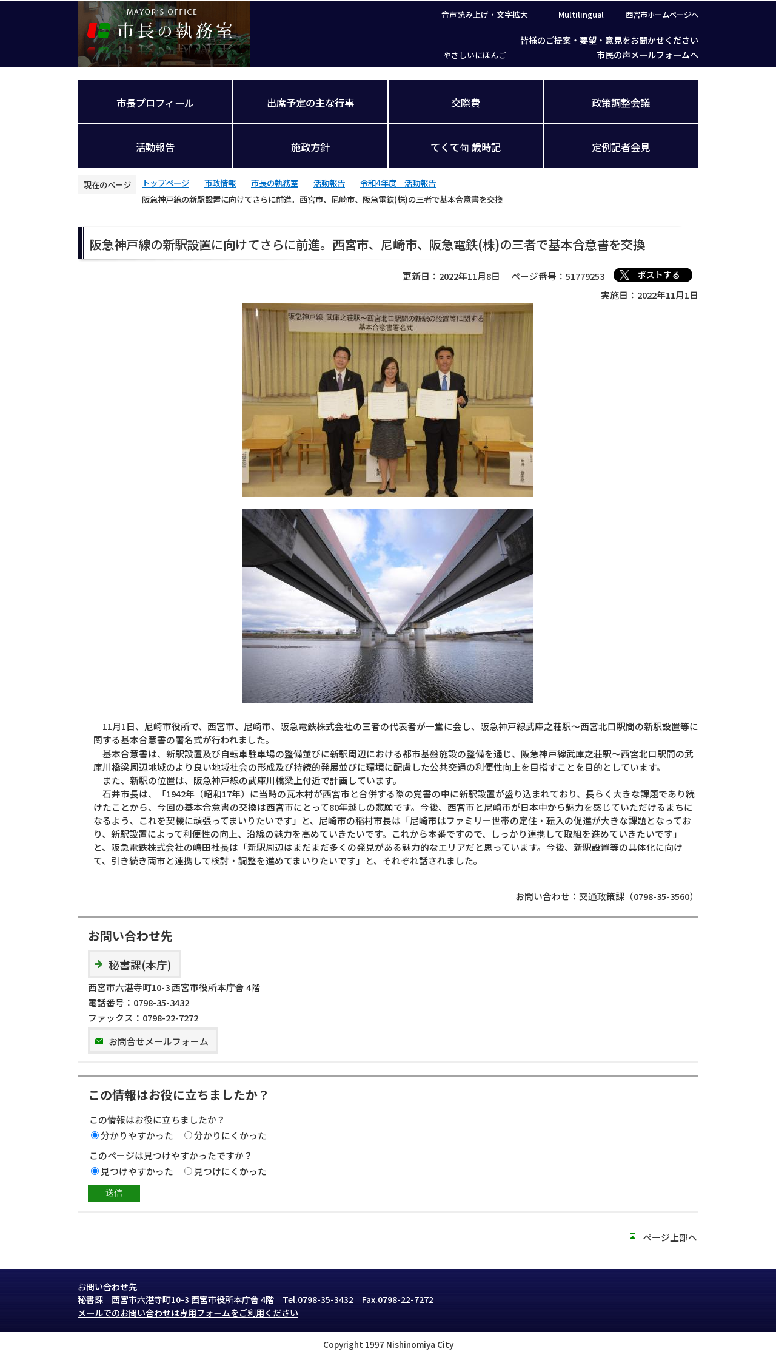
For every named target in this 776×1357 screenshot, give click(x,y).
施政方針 (310, 147)
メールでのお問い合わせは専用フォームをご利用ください (188, 1313)
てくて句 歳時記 (465, 147)
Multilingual (581, 14)
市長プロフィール (155, 102)
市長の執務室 (274, 183)
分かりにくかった (230, 1135)
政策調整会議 (621, 102)
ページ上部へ (670, 1237)
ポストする (659, 274)
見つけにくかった (230, 1171)
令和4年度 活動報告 (398, 183)
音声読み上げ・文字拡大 (484, 14)
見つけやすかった (137, 1171)
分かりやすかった (137, 1135)
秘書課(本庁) (140, 964)
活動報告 (155, 147)
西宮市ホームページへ (662, 14)
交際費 (465, 102)
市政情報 (220, 183)
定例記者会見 (621, 147)
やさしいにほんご (474, 55)
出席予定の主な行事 (310, 102)
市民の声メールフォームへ (647, 55)
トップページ (165, 183)
